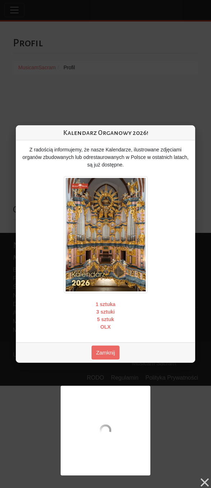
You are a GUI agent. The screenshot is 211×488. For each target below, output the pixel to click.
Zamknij (105, 352)
